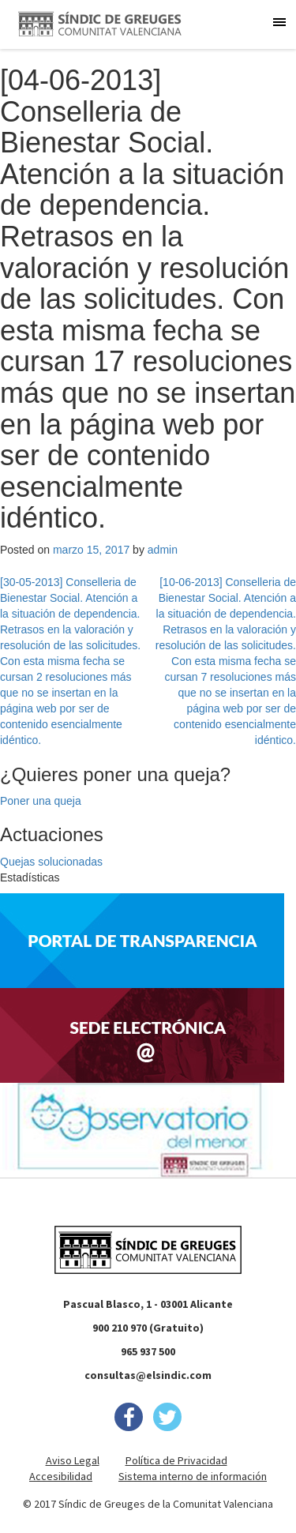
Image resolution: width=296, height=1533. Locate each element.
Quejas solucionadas (51, 861)
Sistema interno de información (192, 1476)
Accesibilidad (60, 1476)
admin (163, 549)
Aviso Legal (72, 1460)
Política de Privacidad (176, 1460)
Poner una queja (40, 801)
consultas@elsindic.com (148, 1375)
